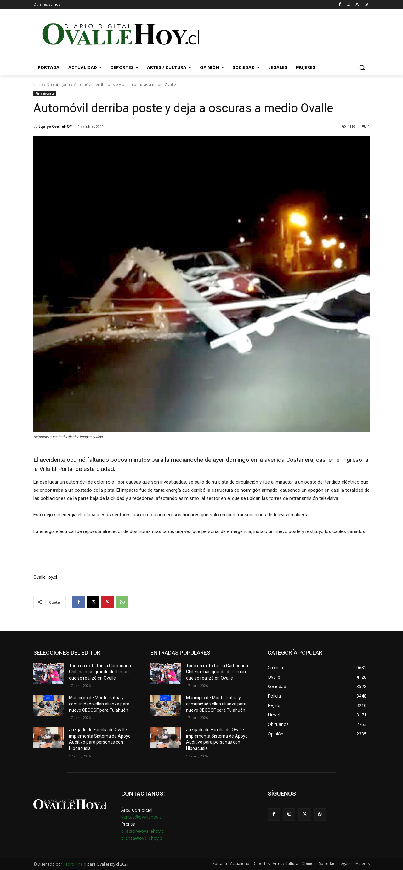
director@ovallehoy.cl (143, 831)
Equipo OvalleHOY (55, 126)
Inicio (38, 84)
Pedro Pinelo (74, 864)
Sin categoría (58, 84)
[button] (362, 67)
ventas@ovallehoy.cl (141, 817)
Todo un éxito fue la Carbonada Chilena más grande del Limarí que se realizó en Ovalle (100, 672)
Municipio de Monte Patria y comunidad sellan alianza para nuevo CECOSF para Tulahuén (99, 703)
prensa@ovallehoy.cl (142, 838)
